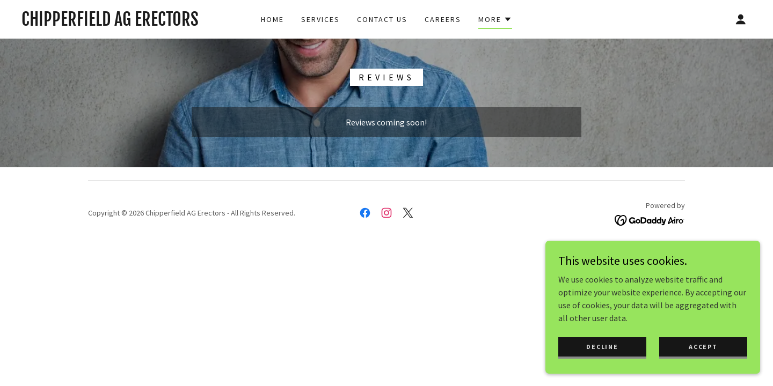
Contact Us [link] (382, 19)
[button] (495, 21)
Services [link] (320, 19)
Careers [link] (443, 19)
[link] (110, 22)
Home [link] (272, 19)
